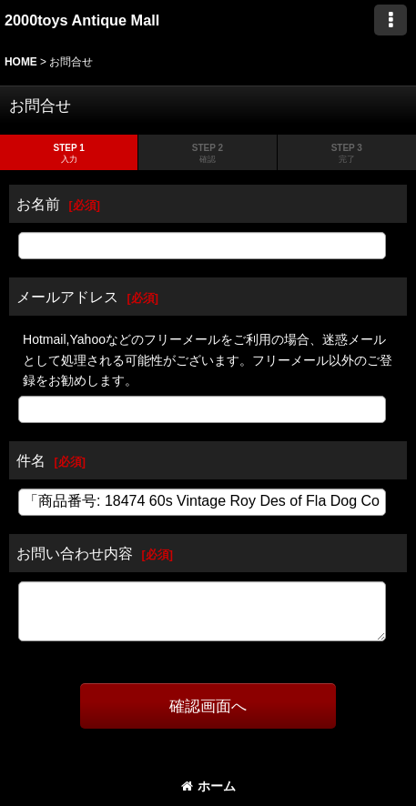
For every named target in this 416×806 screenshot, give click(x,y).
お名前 (38, 204)
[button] (390, 20)
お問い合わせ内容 (74, 553)
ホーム (208, 786)
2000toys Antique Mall (82, 20)
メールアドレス (67, 296)
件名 (31, 460)
